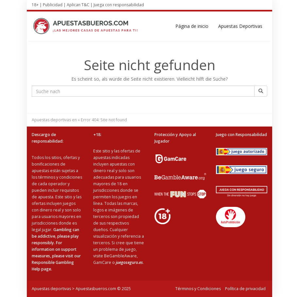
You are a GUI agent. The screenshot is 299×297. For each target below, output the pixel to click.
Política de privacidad (245, 288)
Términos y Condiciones (198, 288)
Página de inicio (191, 26)
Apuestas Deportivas (240, 26)
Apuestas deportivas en (54, 120)
